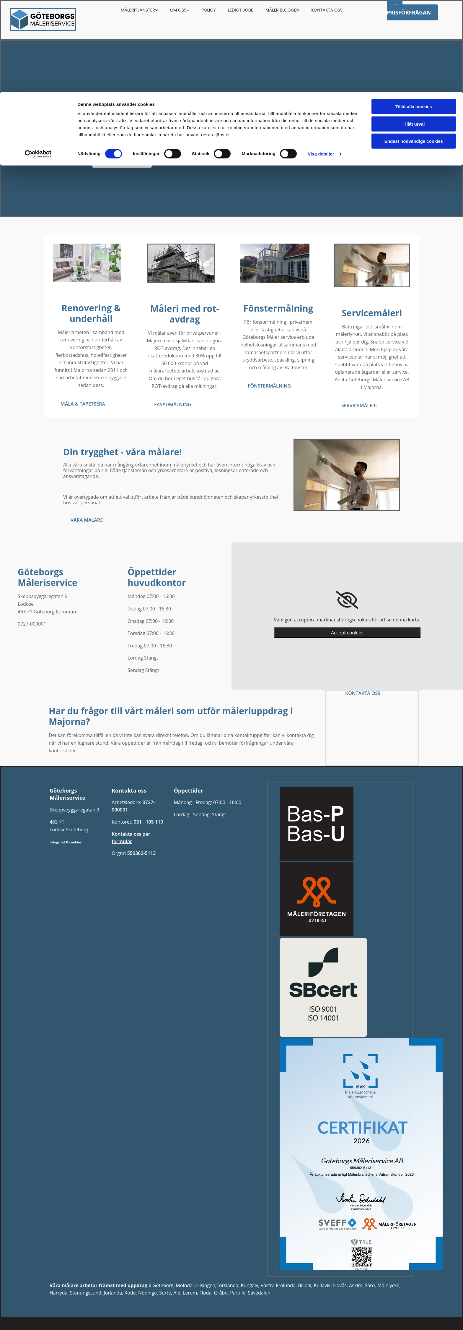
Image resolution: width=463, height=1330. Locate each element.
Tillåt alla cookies (413, 14)
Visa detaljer (321, 61)
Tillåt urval (414, 32)
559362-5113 (141, 853)
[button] (122, 160)
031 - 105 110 (148, 822)
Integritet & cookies (65, 842)
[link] (347, 600)
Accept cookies (347, 632)
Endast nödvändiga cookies (413, 49)
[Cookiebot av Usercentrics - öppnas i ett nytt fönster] (38, 62)
